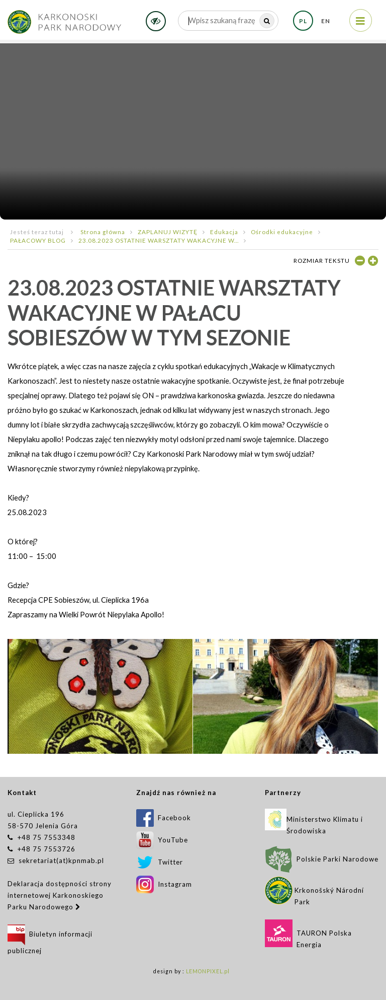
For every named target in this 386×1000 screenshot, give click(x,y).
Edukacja (224, 231)
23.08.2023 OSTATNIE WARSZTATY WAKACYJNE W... (158, 240)
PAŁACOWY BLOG (38, 240)
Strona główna (102, 231)
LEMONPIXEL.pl (208, 971)
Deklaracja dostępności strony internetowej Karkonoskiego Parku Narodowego (60, 895)
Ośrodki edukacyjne (282, 231)
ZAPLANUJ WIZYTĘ (168, 231)
